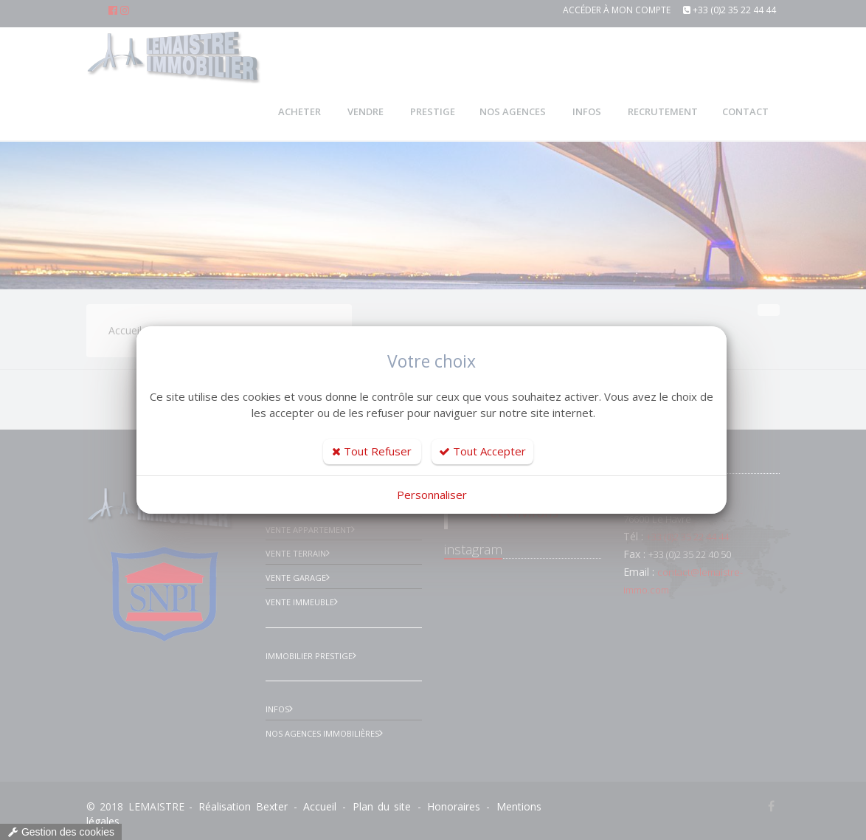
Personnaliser (432, 494)
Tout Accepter (482, 451)
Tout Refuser (372, 451)
